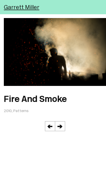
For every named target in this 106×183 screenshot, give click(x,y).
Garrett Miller (21, 7)
